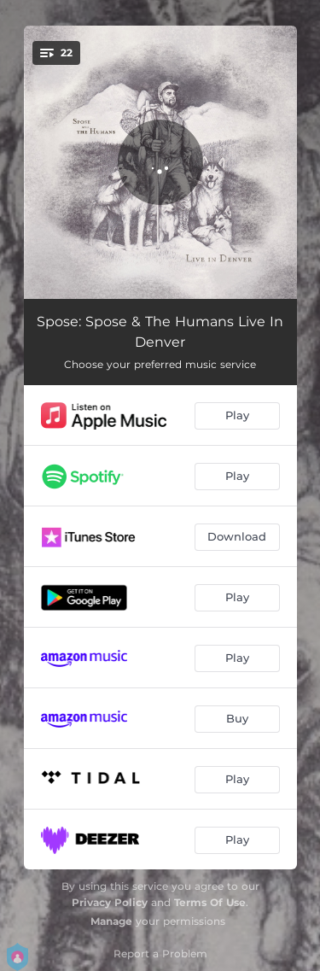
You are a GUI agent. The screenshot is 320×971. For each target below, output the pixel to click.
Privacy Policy (110, 902)
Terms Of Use (210, 902)
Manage (111, 921)
